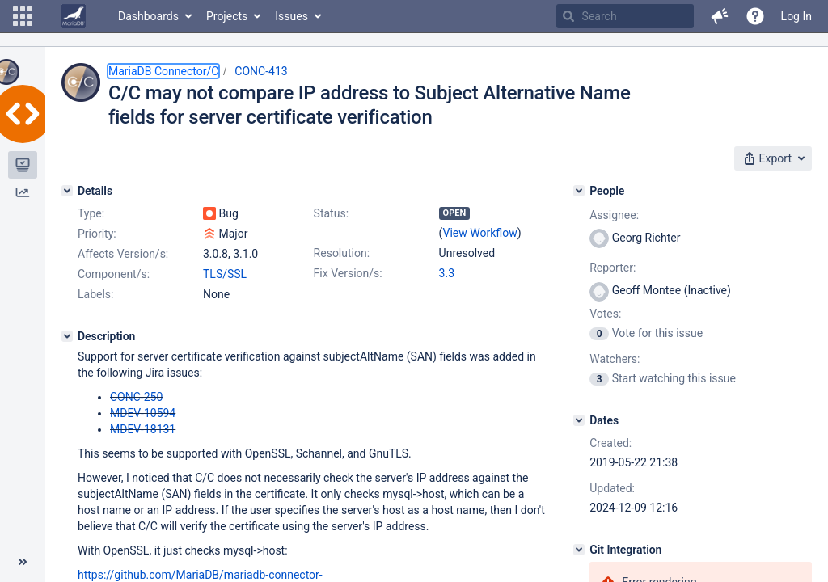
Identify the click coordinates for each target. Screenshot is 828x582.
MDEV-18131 (142, 429)
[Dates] (579, 420)
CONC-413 (260, 71)
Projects (226, 16)
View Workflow (480, 232)
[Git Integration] (579, 549)
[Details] (67, 190)
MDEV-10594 (142, 413)
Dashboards (148, 16)
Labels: (95, 294)
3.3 (446, 273)
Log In (796, 16)
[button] (22, 16)
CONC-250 (136, 396)
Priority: (97, 233)
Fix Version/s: (348, 273)
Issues (291, 16)
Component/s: (114, 274)
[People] (579, 190)
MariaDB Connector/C (163, 71)
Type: (91, 213)
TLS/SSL (225, 274)
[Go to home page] (73, 16)
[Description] (67, 336)
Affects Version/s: (123, 253)
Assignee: (614, 215)
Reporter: (612, 267)
